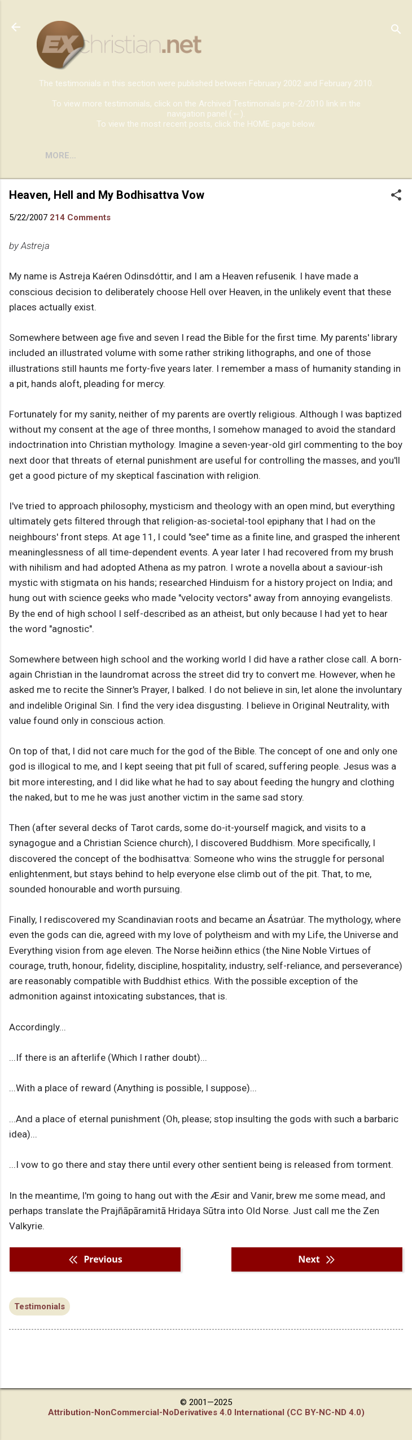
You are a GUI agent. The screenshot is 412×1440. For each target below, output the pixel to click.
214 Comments (80, 217)
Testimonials (39, 1306)
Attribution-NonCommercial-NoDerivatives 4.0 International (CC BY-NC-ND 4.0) (206, 1412)
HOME (57, 155)
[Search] (396, 31)
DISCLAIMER (165, 155)
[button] (396, 196)
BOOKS (104, 155)
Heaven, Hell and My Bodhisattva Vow (106, 195)
